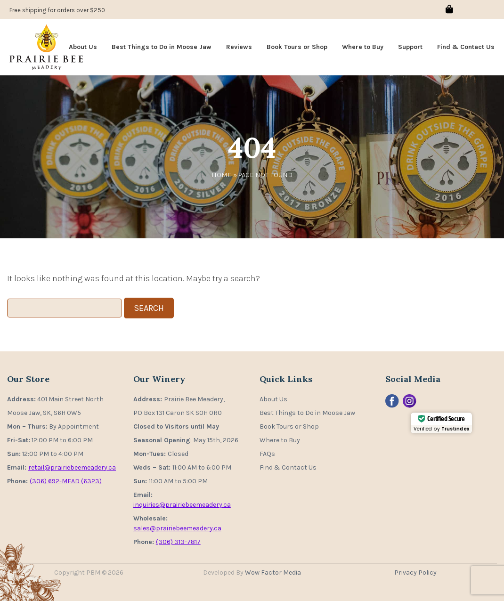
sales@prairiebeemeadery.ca (177, 528)
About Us (83, 47)
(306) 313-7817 (178, 542)
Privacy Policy (415, 573)
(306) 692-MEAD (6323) (66, 481)
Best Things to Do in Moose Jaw (161, 47)
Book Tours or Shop (297, 47)
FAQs (267, 454)
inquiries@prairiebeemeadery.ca (182, 505)
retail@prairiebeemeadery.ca (72, 467)
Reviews (239, 47)
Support (410, 47)
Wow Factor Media (273, 573)
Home (221, 175)
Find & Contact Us (466, 47)
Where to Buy (362, 47)
